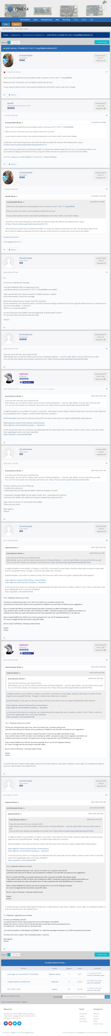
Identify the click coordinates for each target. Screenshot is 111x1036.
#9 (106, 660)
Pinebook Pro (15, 35)
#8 (106, 540)
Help (91, 20)
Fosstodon (83, 1021)
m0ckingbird (80, 1032)
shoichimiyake (25, 258)
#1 (106, 72)
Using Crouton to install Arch (19, 982)
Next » (17, 42)
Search (84, 20)
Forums (96, 1014)
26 (69, 989)
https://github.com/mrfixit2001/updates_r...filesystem (24, 425)
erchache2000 (25, 55)
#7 (106, 463)
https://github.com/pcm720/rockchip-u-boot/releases (24, 423)
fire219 (105, 1032)
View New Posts (7, 29)
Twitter (82, 1016)
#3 (106, 189)
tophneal (51, 389)
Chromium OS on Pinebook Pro (33, 35)
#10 (106, 795)
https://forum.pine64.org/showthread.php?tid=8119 (26, 145)
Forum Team (98, 1024)
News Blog (66, 20)
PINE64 (5, 35)
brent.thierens (25, 334)
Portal (76, 20)
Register (16, 24)
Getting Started (46, 20)
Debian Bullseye (50, 157)
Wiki (57, 20)
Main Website (25, 20)
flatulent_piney (54, 974)
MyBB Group (29, 1032)
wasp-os (15, 157)
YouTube (82, 1019)
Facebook (82, 1014)
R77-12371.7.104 (14, 989)
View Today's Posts (21, 29)
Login (6, 24)
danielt (10, 103)
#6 (106, 389)
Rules (35, 20)
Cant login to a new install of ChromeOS (23, 974)
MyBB (13, 1032)
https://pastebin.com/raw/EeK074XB (17, 434)
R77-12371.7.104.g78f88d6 (62, 78)
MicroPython (27, 157)
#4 (106, 272)
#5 (106, 348)
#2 (106, 115)
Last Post (90, 975)
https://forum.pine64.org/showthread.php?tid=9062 (68, 359)
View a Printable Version (11, 996)
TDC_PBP (97, 990)
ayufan (54, 989)
